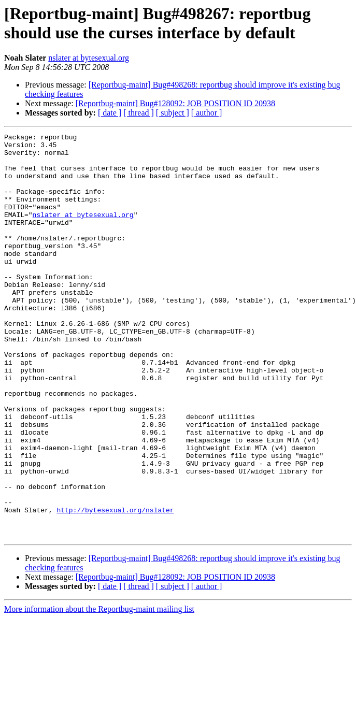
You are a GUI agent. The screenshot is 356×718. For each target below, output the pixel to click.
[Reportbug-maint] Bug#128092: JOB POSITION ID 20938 (175, 103)
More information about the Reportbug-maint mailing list (99, 689)
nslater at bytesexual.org (88, 57)
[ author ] (206, 112)
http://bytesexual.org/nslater (115, 586)
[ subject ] (172, 112)
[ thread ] (138, 112)
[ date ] (109, 112)
